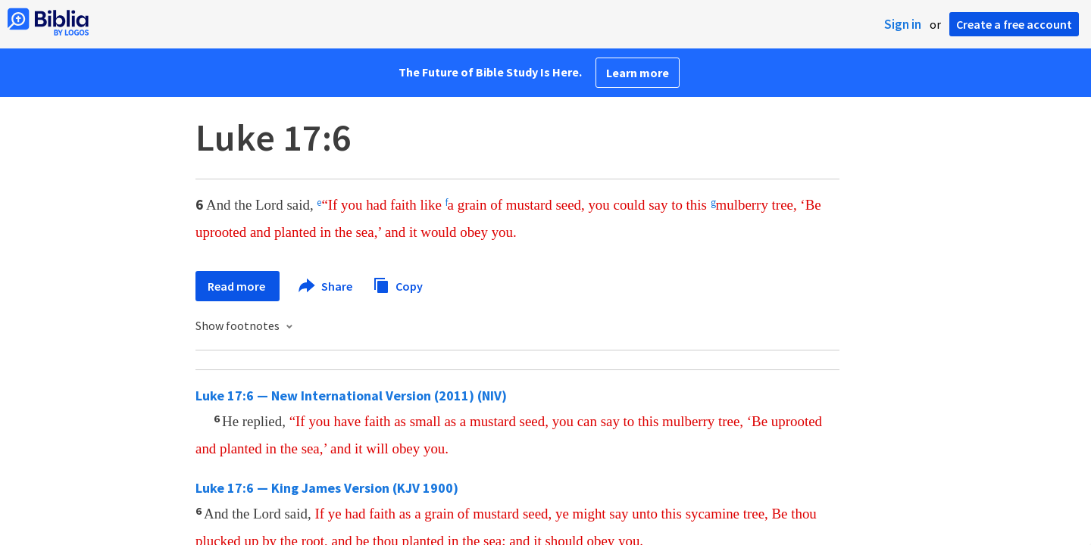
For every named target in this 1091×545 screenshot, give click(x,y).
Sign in (902, 24)
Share (326, 286)
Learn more (637, 72)
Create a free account (1014, 24)
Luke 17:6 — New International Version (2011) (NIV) (351, 395)
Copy (398, 284)
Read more (237, 286)
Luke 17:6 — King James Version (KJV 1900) (326, 488)
